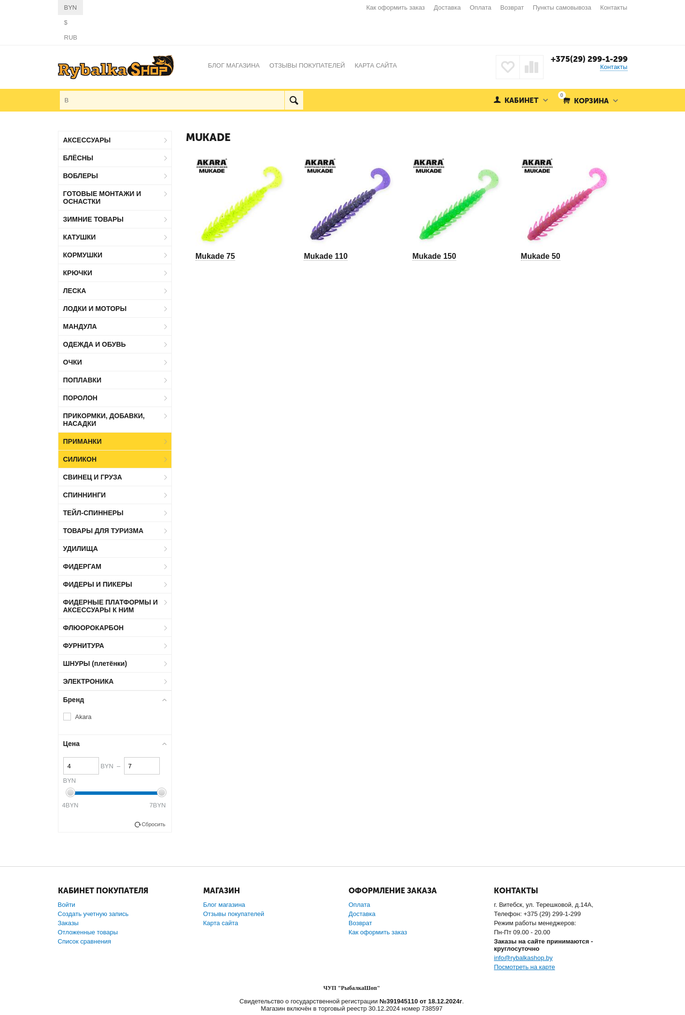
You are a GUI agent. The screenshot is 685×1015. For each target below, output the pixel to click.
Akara (83, 716)
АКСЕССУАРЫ (87, 140)
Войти (66, 904)
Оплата (480, 7)
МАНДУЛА (80, 326)
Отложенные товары (88, 932)
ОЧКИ (72, 362)
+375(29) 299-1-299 (589, 59)
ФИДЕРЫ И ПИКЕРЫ (97, 584)
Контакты (613, 7)
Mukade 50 (540, 256)
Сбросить (153, 824)
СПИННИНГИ (84, 495)
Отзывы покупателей (234, 913)
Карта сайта (220, 923)
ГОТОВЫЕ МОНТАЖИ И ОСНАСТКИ (102, 197)
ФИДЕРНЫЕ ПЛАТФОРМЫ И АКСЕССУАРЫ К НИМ (110, 606)
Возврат (512, 7)
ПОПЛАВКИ (82, 380)
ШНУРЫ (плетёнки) (95, 663)
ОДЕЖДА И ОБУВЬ (94, 344)
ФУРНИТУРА (83, 645)
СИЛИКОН (80, 459)
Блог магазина (224, 904)
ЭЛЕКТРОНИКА (88, 681)
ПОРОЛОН (80, 398)
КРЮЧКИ (78, 273)
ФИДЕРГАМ (82, 566)
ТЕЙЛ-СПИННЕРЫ (93, 513)
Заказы (68, 923)
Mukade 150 (434, 256)
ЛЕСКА (74, 291)
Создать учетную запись (93, 913)
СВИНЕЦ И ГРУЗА (92, 477)
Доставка (447, 7)
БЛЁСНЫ (78, 158)
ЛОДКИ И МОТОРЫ (95, 308)
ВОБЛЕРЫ (80, 176)
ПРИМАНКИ (82, 441)
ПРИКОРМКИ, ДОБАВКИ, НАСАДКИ (104, 419)
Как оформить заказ (395, 7)
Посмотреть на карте (524, 967)
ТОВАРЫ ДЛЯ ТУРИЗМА (103, 531)
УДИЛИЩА (80, 548)
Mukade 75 (215, 256)
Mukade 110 (326, 256)
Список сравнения (85, 941)
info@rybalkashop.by (523, 957)
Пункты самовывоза (562, 7)
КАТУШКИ (79, 237)
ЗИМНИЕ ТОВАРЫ (93, 219)
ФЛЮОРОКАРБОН (93, 628)
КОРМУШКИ (83, 255)
